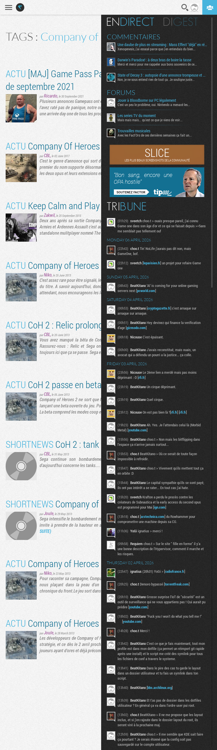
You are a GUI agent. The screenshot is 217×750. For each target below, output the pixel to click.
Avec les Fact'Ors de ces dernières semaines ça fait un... (155, 135)
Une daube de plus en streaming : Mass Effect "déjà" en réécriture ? (162, 44)
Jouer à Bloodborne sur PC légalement (147, 100)
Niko (48, 275)
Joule (48, 513)
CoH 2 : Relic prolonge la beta (70, 324)
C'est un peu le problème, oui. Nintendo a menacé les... (154, 105)
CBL (47, 155)
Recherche (185, 7)
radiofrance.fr (174, 571)
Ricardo (50, 96)
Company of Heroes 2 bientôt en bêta (84, 623)
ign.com (159, 507)
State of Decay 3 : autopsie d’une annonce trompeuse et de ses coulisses (162, 75)
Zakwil (49, 215)
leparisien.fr (151, 262)
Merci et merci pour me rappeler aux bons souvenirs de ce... (157, 64)
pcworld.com (146, 290)
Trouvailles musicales (134, 131)
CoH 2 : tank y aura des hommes (88, 444)
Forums (121, 92)
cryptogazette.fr (158, 308)
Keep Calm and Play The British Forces (86, 205)
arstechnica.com (152, 516)
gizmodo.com (136, 327)
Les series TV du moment (137, 115)
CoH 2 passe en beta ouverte (68, 384)
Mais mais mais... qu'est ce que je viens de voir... (150, 120)
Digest (180, 22)
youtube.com (137, 430)
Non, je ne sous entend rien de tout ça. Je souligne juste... (156, 79)
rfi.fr (141, 377)
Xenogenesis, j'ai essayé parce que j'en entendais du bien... (157, 49)
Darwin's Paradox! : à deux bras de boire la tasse (154, 60)
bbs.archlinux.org (159, 687)
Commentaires (133, 37)
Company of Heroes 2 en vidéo (85, 503)
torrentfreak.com (177, 584)
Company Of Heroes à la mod (69, 145)
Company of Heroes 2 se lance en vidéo (87, 265)
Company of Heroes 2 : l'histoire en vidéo (89, 563)
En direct (130, 22)
